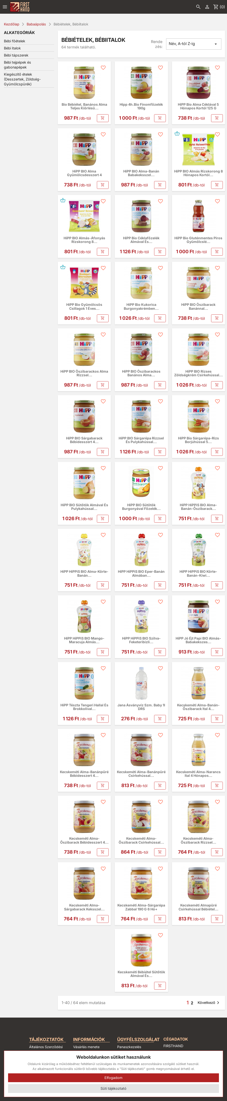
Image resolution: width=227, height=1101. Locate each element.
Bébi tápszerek (16, 55)
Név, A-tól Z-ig (194, 44)
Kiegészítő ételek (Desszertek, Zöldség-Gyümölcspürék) (22, 79)
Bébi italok (12, 48)
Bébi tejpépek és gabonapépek (17, 64)
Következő (209, 1002)
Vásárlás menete (86, 1047)
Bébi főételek (14, 41)
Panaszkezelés (129, 1047)
